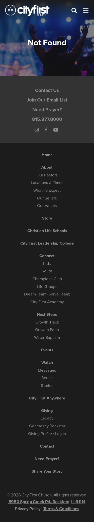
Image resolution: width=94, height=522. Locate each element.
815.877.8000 (47, 119)
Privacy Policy (28, 508)
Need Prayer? (47, 110)
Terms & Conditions (61, 508)
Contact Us (47, 90)
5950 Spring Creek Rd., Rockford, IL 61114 (47, 501)
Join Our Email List (47, 100)
